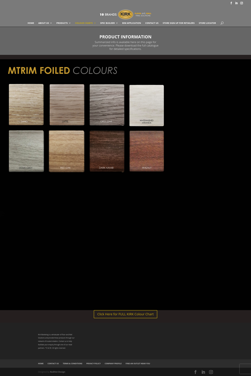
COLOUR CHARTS (84, 23)
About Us (43, 23)
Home (31, 23)
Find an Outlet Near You (138, 363)
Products (62, 23)
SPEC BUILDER (107, 23)
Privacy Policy (93, 363)
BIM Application (131, 23)
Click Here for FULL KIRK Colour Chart (125, 314)
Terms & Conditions (72, 363)
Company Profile (113, 363)
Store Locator (207, 23)
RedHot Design (57, 371)
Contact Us (152, 23)
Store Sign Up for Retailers (179, 23)
